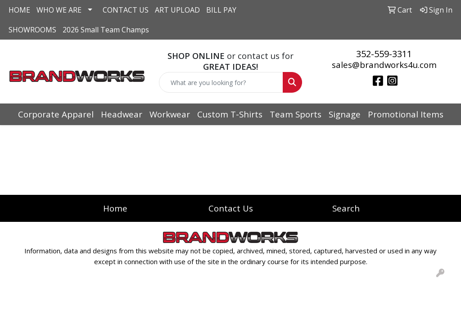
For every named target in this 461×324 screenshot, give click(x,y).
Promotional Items (405, 114)
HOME (19, 10)
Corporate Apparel (56, 114)
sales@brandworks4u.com (384, 64)
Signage (345, 114)
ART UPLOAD (177, 10)
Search (346, 208)
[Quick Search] (221, 82)
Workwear (169, 114)
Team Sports (295, 114)
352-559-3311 (384, 54)
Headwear (121, 114)
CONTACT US (126, 10)
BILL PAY (221, 10)
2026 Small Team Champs (106, 30)
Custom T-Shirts (229, 114)
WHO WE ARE (58, 10)
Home (115, 208)
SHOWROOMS (32, 30)
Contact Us (230, 208)
